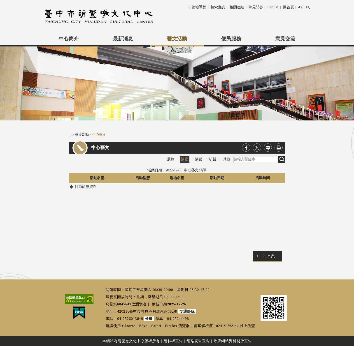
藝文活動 (177, 39)
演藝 (198, 159)
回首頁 (288, 7)
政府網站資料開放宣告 (233, 341)
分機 (149, 319)
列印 (279, 147)
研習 (212, 159)
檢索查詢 (218, 7)
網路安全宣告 (198, 341)
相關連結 (237, 7)
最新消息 (123, 39)
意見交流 (285, 39)
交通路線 (187, 311)
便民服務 (231, 39)
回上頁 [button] (268, 256)
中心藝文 (99, 134)
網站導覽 (199, 7)
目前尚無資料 (86, 187)
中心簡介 (69, 39)
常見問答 (256, 7)
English (273, 7)
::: (189, 7)
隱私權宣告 (173, 341)
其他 (226, 159)
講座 (184, 159)
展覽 (170, 159)
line (268, 147)
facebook (246, 147)
